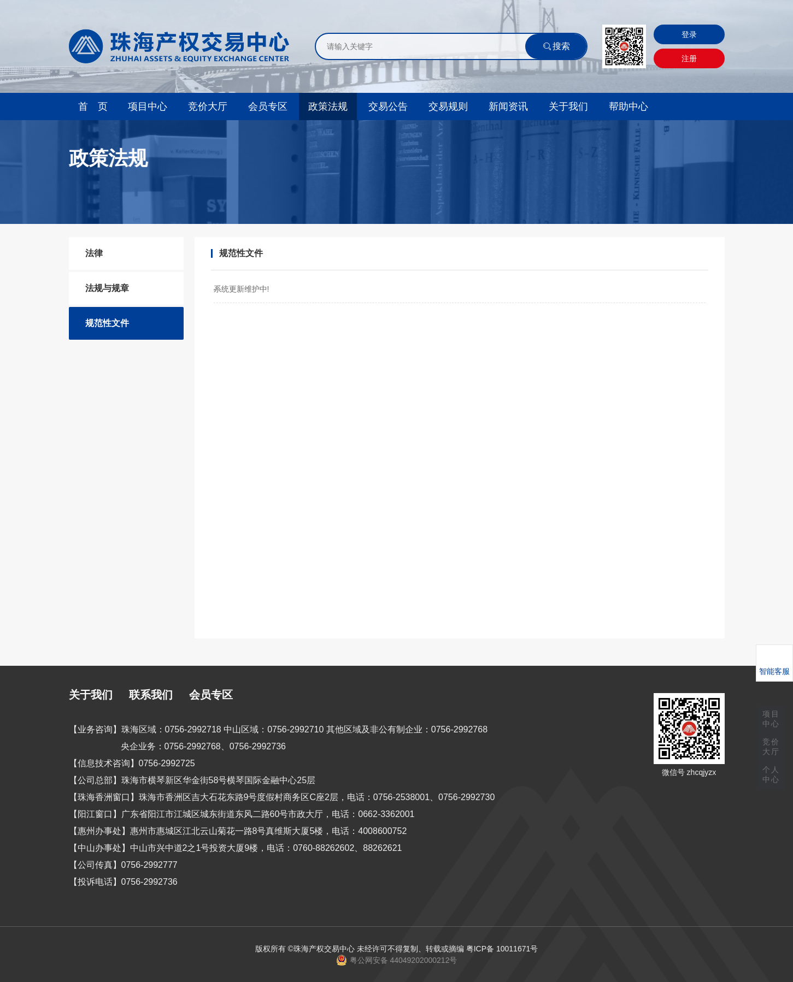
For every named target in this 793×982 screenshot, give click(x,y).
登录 (689, 34)
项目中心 (147, 106)
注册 (689, 58)
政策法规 (328, 106)
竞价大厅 (207, 106)
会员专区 (267, 106)
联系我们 (151, 695)
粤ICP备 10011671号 (502, 948)
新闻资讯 (508, 106)
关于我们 (568, 106)
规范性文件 (107, 323)
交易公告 (388, 106)
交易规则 (448, 106)
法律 (94, 253)
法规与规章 (107, 288)
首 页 (93, 106)
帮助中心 (628, 106)
